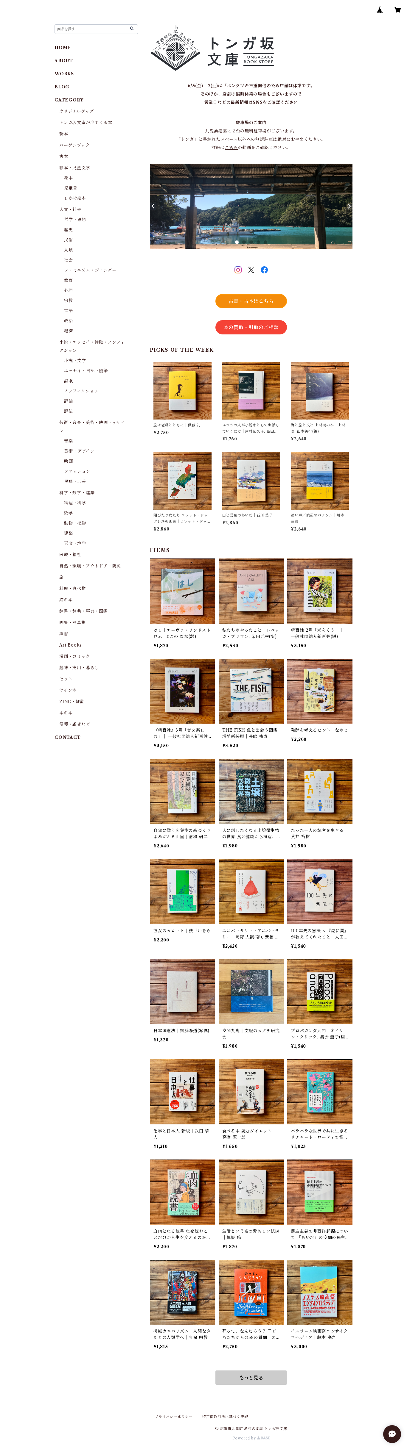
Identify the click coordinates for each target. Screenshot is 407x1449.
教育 (68, 280)
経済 (68, 331)
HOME (63, 47)
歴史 (68, 229)
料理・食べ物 (72, 588)
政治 (68, 320)
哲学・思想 (75, 219)
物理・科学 (75, 503)
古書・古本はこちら (251, 301)
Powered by (251, 1438)
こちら (231, 147)
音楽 (68, 441)
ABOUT (64, 60)
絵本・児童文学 (74, 167)
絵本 (68, 178)
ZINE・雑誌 (72, 701)
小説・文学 (75, 360)
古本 (63, 156)
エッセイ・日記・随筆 (86, 370)
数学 (68, 513)
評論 (68, 401)
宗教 (68, 300)
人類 (68, 250)
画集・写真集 (72, 622)
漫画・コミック (74, 656)
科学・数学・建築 (76, 492)
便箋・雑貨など (74, 724)
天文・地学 (75, 543)
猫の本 (65, 600)
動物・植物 (75, 523)
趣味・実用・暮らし (79, 667)
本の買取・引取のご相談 (251, 327)
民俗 (68, 239)
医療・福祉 (70, 554)
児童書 (70, 188)
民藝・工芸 (75, 481)
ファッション (77, 471)
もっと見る (251, 1378)
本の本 (65, 713)
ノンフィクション (81, 391)
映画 (68, 461)
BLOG (62, 87)
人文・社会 (70, 209)
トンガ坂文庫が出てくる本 (85, 122)
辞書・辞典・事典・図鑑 (83, 611)
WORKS (64, 73)
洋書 (63, 633)
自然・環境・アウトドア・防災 (90, 566)
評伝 (68, 411)
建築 (68, 533)
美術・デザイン (79, 451)
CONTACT (68, 737)
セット (65, 679)
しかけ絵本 (75, 198)
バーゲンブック (74, 145)
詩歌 (68, 381)
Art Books (70, 645)
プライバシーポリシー (174, 1416)
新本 (63, 134)
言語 (68, 310)
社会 (68, 260)
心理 (68, 290)
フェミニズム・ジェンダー (90, 270)
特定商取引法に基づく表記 (225, 1416)
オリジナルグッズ (76, 111)
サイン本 (68, 690)
